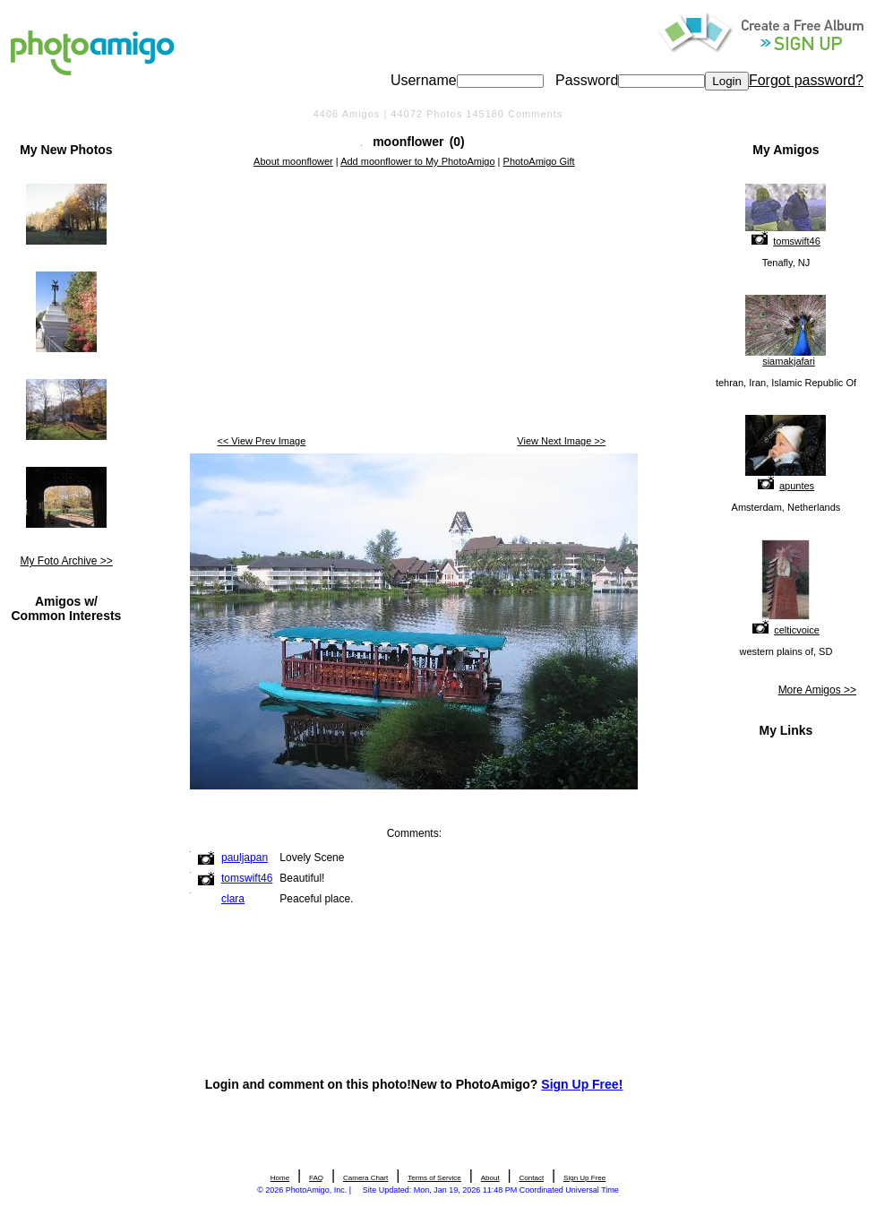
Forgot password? (806, 80)
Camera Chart (365, 1178)
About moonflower (293, 161)
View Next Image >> (561, 440)
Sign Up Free (584, 1178)
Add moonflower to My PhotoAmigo (417, 161)
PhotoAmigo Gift (539, 161)
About (490, 1178)
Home (280, 1178)
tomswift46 (796, 241)
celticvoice (797, 630)
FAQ (316, 1178)
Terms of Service (434, 1178)
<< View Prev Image (261, 440)
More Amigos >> (817, 690)
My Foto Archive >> (66, 561)
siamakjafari (788, 361)
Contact (532, 1178)
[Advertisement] (414, 302)
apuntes (796, 485)
